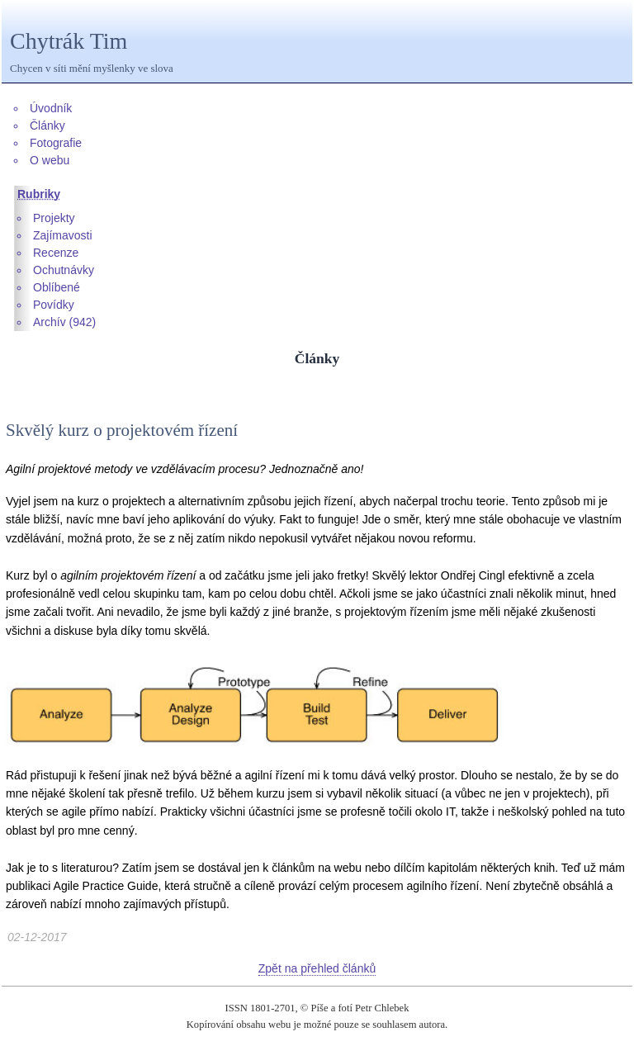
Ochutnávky (63, 270)
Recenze (55, 252)
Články (47, 125)
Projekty (54, 218)
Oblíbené (56, 287)
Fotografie (56, 142)
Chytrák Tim (68, 41)
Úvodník (51, 108)
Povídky (53, 304)
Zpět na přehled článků (317, 968)
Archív (49, 322)
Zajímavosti (62, 235)
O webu (49, 160)
